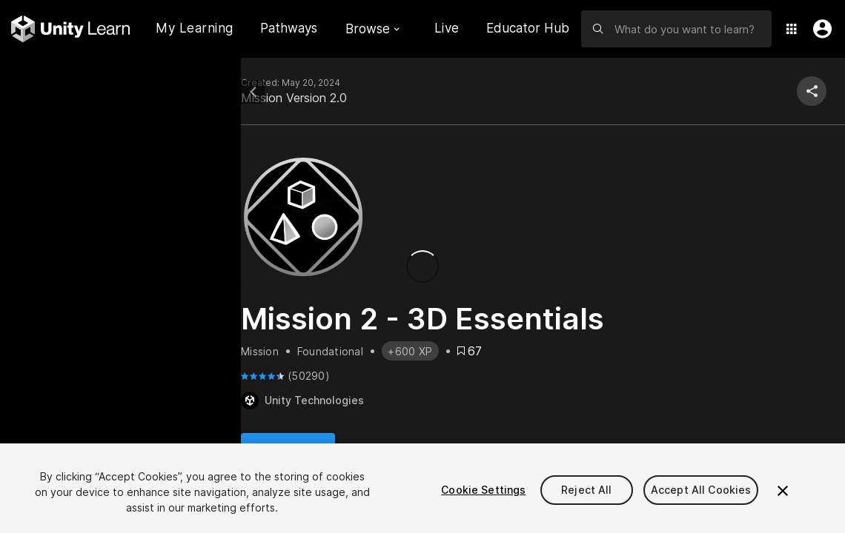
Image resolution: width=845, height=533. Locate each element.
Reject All (586, 489)
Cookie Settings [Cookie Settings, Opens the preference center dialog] (483, 489)
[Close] (783, 491)
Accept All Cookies (701, 489)
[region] (422, 488)
